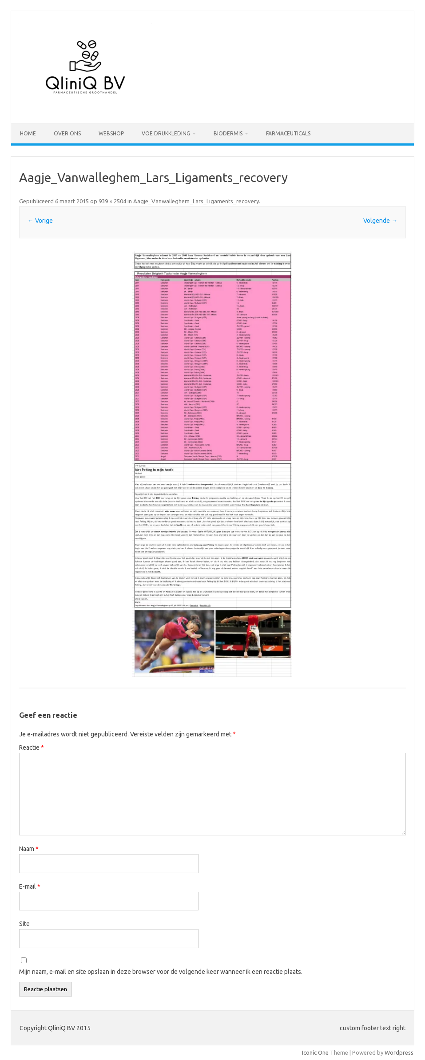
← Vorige (40, 220)
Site (24, 923)
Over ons (67, 133)
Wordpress (399, 1052)
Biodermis (228, 133)
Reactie (31, 747)
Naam (29, 848)
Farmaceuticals (288, 133)
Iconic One (315, 1052)
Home (28, 133)
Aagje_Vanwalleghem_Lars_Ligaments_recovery (196, 201)
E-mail (29, 886)
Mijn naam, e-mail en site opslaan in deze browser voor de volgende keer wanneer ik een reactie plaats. (160, 971)
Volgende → (380, 220)
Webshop (111, 133)
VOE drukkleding (166, 133)
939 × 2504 (112, 201)
